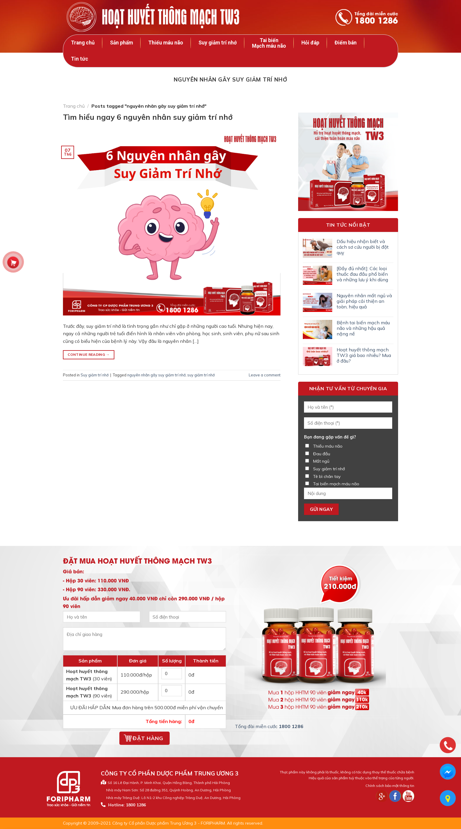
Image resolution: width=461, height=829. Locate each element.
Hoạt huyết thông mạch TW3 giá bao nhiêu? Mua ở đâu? (364, 355)
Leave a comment (264, 375)
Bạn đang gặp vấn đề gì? (330, 437)
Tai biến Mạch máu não (269, 43)
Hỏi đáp (310, 43)
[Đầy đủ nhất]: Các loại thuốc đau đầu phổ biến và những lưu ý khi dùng (362, 274)
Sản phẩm (121, 43)
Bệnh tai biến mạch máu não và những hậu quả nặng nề (363, 328)
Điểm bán (346, 43)
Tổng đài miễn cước (376, 18)
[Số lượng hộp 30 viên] (171, 673)
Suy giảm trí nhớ (217, 43)
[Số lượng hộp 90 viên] (171, 690)
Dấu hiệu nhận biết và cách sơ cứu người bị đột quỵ (363, 247)
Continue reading (89, 354)
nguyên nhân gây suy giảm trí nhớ (156, 375)
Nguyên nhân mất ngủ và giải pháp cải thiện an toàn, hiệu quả (364, 301)
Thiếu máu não (165, 43)
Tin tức (79, 59)
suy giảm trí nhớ (201, 375)
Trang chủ (83, 43)
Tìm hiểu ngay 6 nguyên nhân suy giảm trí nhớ (148, 117)
